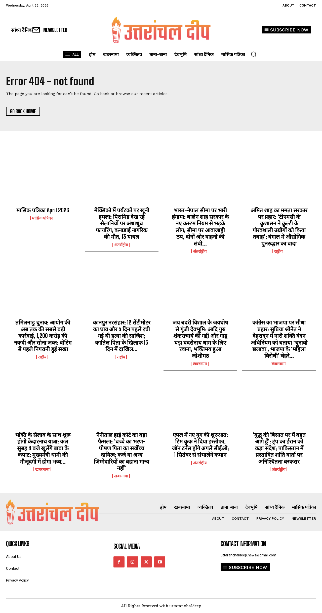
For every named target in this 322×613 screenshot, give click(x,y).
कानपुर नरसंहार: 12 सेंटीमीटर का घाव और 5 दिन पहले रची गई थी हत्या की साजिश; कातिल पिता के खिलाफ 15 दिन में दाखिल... (121, 335)
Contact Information (243, 544)
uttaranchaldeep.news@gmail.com (248, 555)
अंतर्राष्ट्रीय (121, 245)
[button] (254, 54)
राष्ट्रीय (278, 251)
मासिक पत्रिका (42, 218)
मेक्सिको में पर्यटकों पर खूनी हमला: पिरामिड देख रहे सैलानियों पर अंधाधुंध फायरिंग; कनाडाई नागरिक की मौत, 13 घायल (121, 223)
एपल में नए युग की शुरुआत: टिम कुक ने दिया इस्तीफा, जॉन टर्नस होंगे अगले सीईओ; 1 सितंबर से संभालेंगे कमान (200, 444)
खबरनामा (200, 364)
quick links (17, 544)
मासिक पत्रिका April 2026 (42, 210)
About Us (13, 557)
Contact (12, 568)
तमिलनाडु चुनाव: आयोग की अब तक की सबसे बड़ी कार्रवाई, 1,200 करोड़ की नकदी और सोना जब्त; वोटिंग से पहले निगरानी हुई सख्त (42, 335)
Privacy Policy (17, 580)
